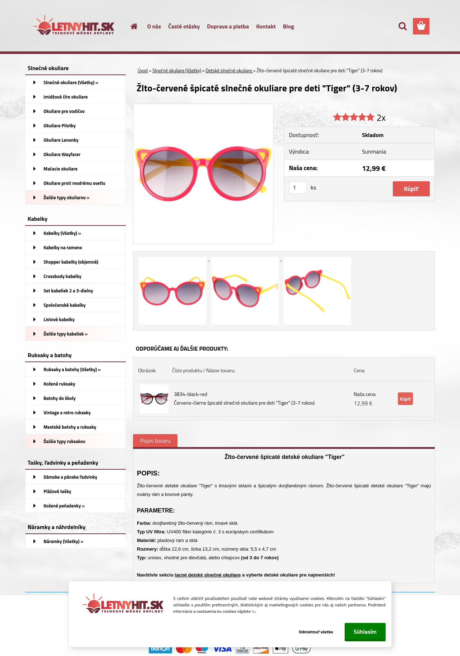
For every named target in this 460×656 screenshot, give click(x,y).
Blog (288, 26)
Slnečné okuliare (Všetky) (176, 70)
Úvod (143, 70)
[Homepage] (130, 26)
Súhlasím (365, 631)
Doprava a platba (228, 26)
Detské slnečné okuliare (229, 70)
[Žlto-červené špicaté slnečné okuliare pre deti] (203, 106)
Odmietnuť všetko (315, 631)
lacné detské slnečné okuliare (208, 575)
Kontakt (266, 26)
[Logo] (74, 27)
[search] (402, 26)
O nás (154, 26)
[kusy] (298, 187)
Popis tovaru (155, 440)
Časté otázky (184, 26)
